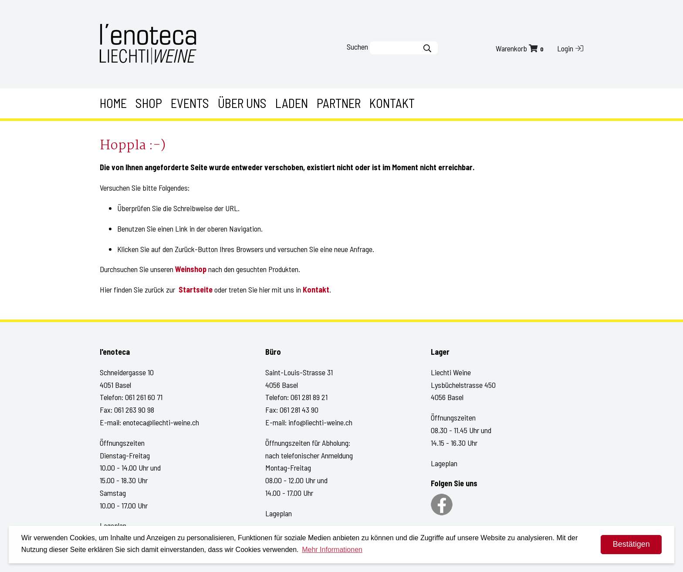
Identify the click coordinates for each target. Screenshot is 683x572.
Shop (148, 103)
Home (113, 103)
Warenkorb (520, 49)
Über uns (242, 103)
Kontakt (392, 103)
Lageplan (278, 513)
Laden (291, 103)
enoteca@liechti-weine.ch (161, 422)
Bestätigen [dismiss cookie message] (631, 544)
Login (570, 48)
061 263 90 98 (134, 409)
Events (190, 103)
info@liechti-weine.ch (320, 422)
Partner (339, 103)
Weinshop (190, 269)
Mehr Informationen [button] (332, 549)
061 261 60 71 (143, 397)
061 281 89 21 (309, 397)
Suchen (357, 46)
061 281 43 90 (299, 409)
